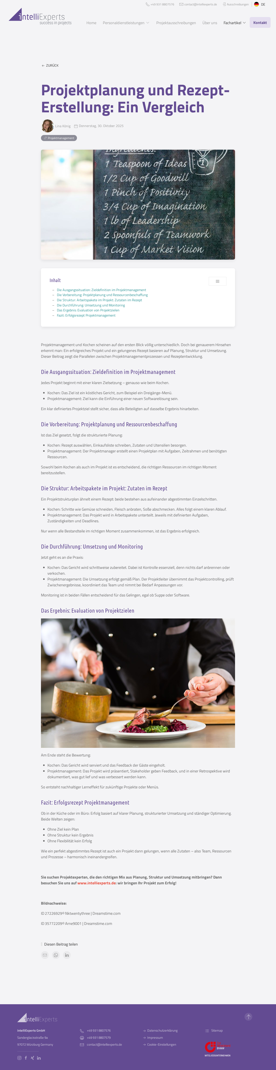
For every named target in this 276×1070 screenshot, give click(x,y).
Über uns (209, 23)
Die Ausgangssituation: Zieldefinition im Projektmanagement (101, 289)
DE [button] (259, 4)
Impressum (152, 1037)
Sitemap (214, 1030)
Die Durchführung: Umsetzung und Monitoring (91, 305)
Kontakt (260, 22)
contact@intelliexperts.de (104, 1044)
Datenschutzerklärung (160, 1030)
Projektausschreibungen (176, 23)
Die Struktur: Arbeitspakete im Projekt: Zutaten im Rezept (99, 300)
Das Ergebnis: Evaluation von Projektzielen (88, 310)
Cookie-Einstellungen (159, 1044)
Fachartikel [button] (235, 23)
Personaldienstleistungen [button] (126, 23)
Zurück (49, 65)
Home (91, 23)
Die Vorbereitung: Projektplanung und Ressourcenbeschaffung (102, 294)
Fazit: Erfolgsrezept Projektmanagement (86, 315)
